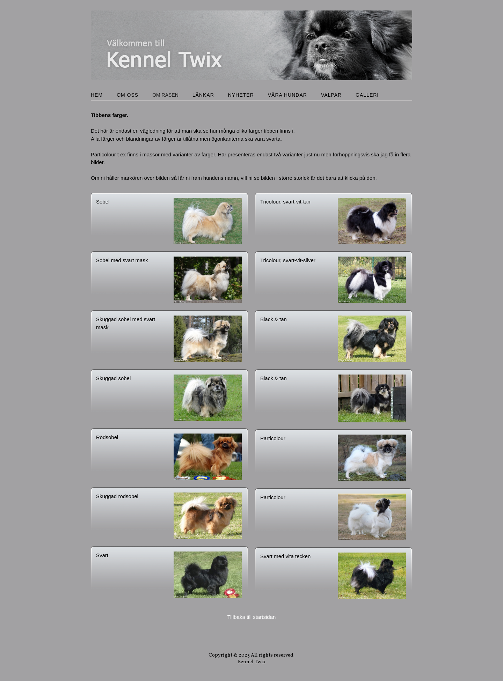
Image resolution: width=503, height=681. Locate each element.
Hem (97, 95)
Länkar (203, 95)
